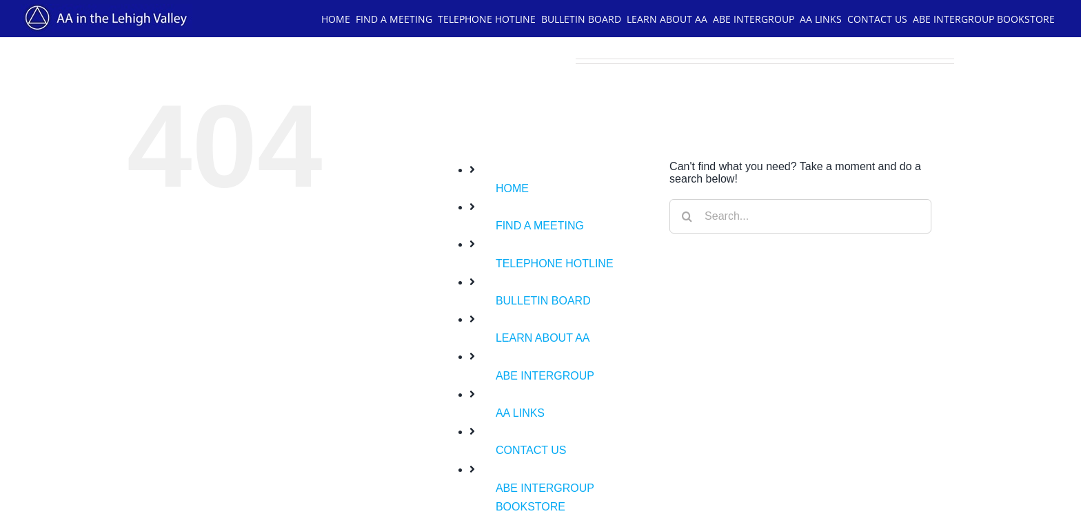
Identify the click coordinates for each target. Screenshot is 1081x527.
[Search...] (800, 216)
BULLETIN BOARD (543, 301)
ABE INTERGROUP (545, 376)
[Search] (686, 216)
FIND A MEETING (540, 225)
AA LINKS (520, 413)
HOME (512, 188)
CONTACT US (531, 450)
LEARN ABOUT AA (543, 338)
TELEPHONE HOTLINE (555, 263)
